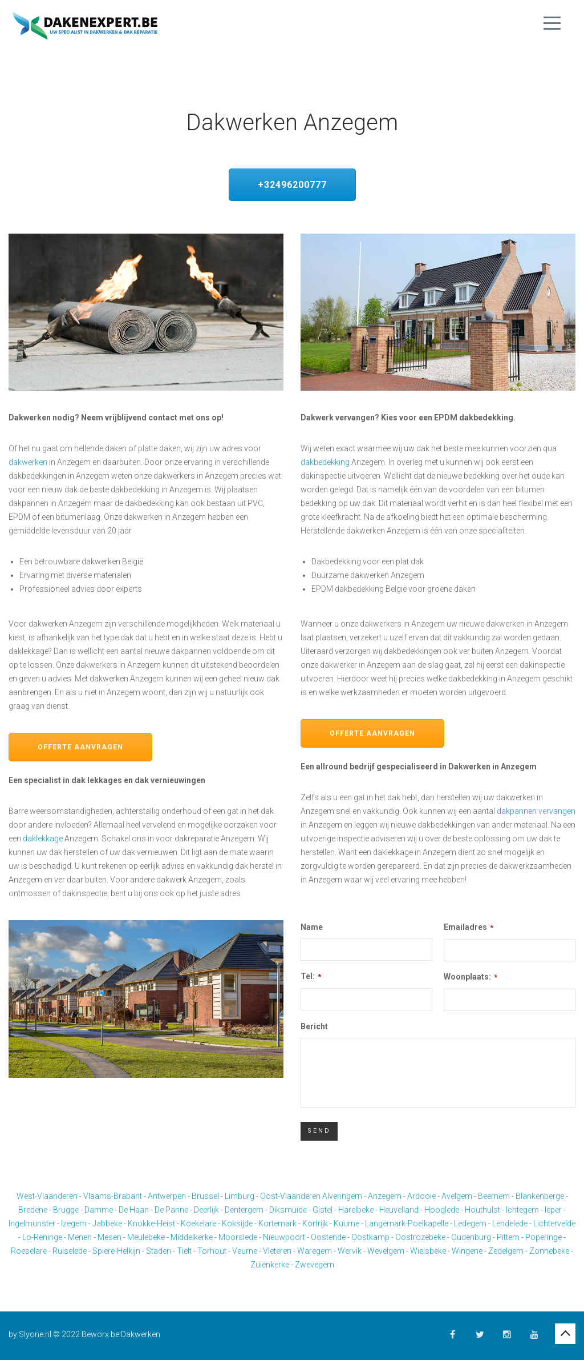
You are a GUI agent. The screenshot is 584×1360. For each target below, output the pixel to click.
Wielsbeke (428, 1250)
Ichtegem (522, 1209)
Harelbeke (356, 1209)
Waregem (314, 1250)
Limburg (239, 1196)
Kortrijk (315, 1223)
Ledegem (470, 1223)
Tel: (311, 976)
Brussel (205, 1196)
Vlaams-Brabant (112, 1196)
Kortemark (277, 1223)
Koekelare (198, 1223)
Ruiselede (69, 1250)
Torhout (211, 1250)
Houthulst (482, 1209)
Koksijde (237, 1223)
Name (312, 927)
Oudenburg (471, 1237)
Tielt (184, 1250)
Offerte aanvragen (80, 747)
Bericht (314, 1026)
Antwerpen (167, 1196)
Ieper (553, 1209)
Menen (80, 1237)
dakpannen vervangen (536, 811)
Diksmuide (288, 1209)
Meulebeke (146, 1237)
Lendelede (510, 1223)
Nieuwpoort (284, 1237)
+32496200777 (292, 184)
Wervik (350, 1250)
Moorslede (237, 1237)
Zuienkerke (269, 1264)
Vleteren (277, 1250)
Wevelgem (385, 1250)
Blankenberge (540, 1196)
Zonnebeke (549, 1250)
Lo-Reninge (42, 1237)
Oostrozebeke (420, 1237)
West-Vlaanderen (47, 1196)
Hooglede (441, 1209)
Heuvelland (399, 1209)
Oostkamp (370, 1237)
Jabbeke (107, 1223)
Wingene (467, 1250)
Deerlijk (206, 1209)
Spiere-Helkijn (116, 1250)
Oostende (328, 1237)
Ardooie (421, 1196)
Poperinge (543, 1237)
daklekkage (43, 838)
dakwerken (28, 462)
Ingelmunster (32, 1223)
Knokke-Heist (151, 1223)
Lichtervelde (554, 1223)
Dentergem (244, 1209)
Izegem (74, 1223)
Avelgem (456, 1196)
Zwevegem (314, 1264)
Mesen (109, 1237)
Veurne (244, 1250)
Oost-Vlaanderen (290, 1196)
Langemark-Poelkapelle (406, 1223)
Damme (98, 1209)
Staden (158, 1250)
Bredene (32, 1209)
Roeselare (29, 1250)
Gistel (322, 1209)
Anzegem (385, 1196)
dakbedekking (325, 462)
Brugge (66, 1209)
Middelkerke (192, 1237)
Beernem (494, 1196)
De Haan (134, 1209)
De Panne (171, 1209)
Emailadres (468, 927)
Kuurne (346, 1223)
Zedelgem (506, 1250)
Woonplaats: (470, 976)
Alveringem (342, 1196)
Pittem (508, 1237)
